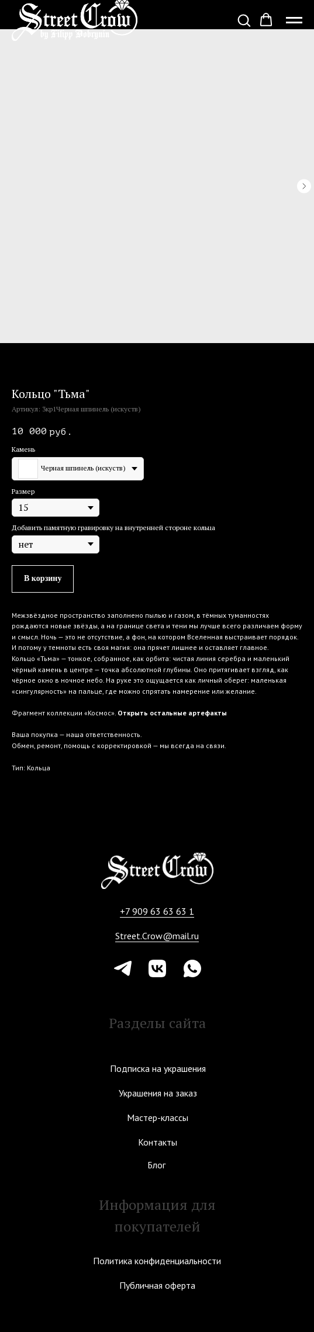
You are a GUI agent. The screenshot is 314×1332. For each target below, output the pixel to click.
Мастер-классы (157, 1117)
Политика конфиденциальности (157, 1261)
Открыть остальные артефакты (172, 712)
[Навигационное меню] (294, 20)
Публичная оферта (157, 1285)
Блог (156, 1165)
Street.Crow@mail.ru (157, 936)
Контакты (157, 1142)
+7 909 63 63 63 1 (157, 911)
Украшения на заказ (158, 1093)
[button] (244, 20)
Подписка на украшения (158, 1068)
